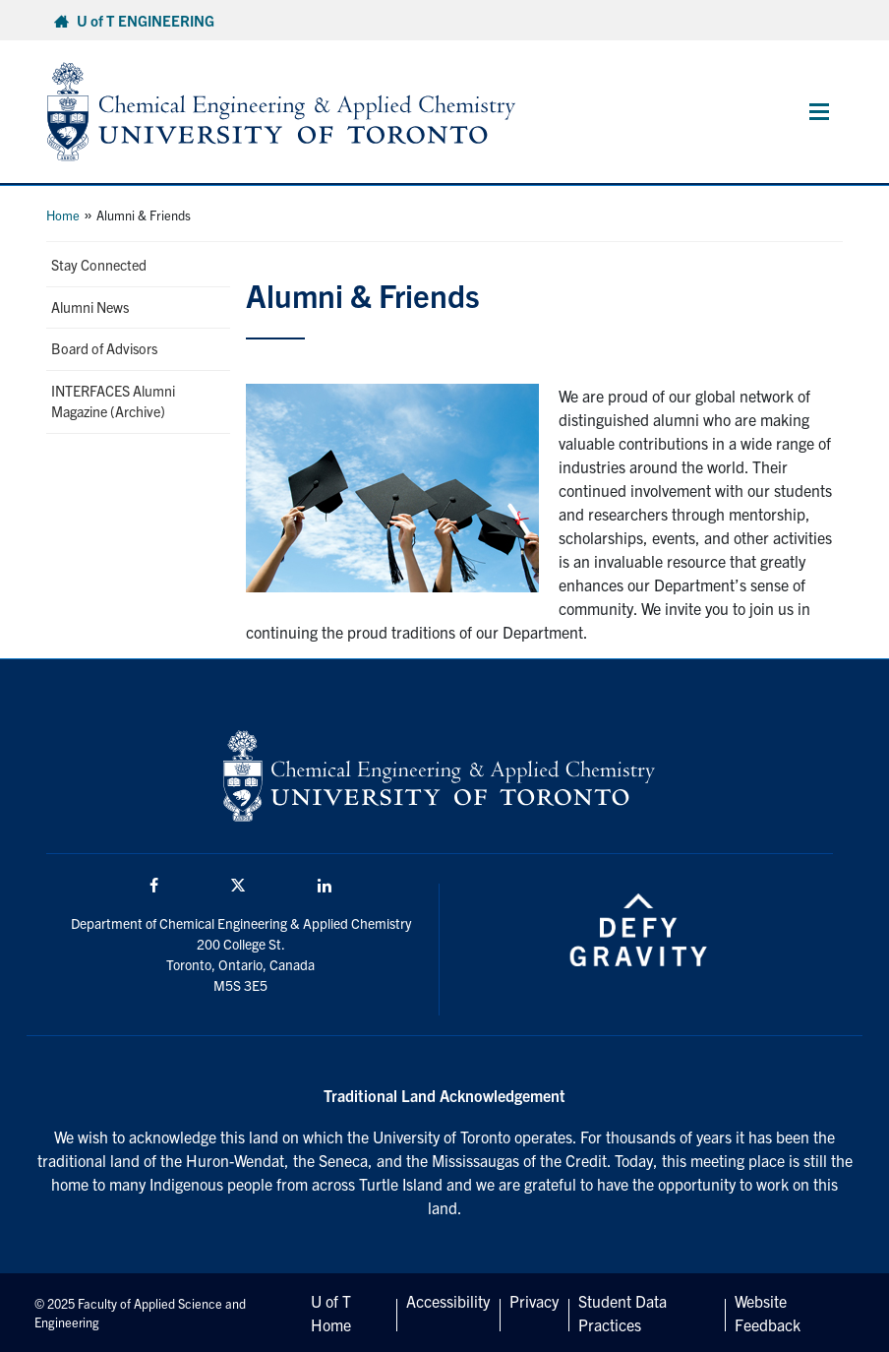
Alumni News (90, 307)
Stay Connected (99, 265)
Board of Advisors (104, 348)
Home (63, 215)
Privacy (534, 1301)
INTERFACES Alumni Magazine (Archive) (113, 401)
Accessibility (448, 1301)
